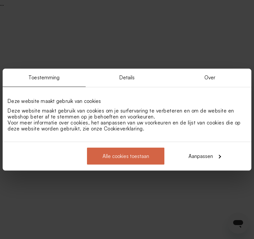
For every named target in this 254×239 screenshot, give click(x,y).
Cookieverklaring (123, 128)
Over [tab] (209, 77)
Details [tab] (127, 77)
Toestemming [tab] (44, 77)
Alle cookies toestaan (126, 156)
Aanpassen (205, 156)
